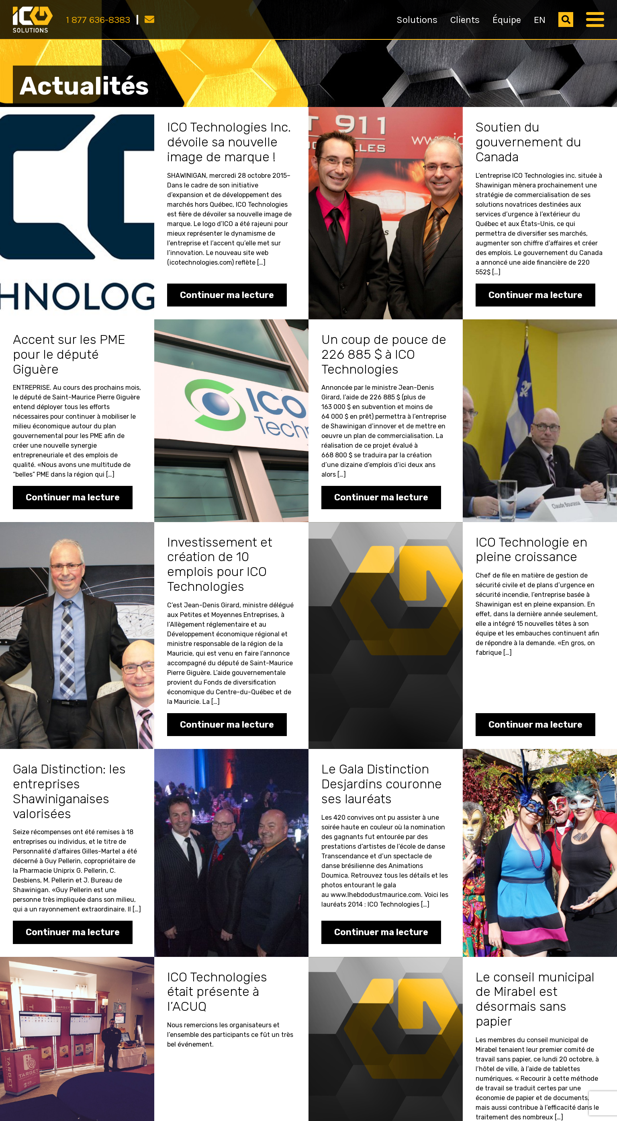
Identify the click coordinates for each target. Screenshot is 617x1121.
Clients (465, 19)
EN (539, 19)
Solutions (416, 19)
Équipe (506, 19)
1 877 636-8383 (98, 19)
